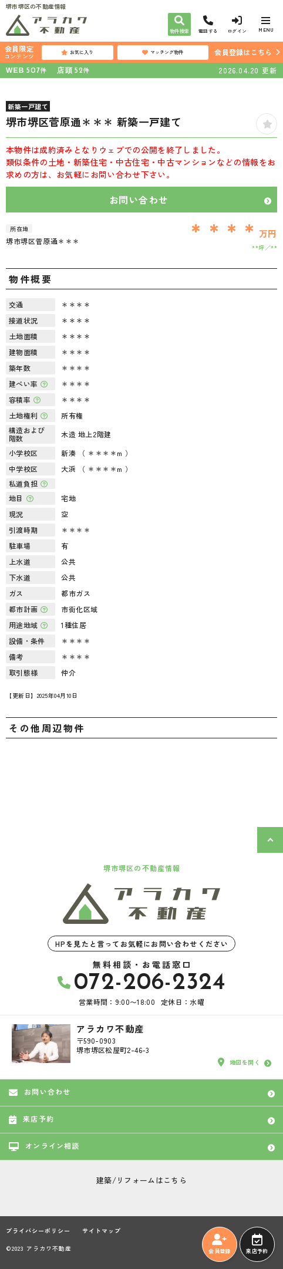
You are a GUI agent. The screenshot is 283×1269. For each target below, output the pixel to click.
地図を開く (239, 1062)
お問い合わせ (139, 200)
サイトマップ (101, 1231)
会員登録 (219, 1244)
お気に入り (77, 52)
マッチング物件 (162, 52)
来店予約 (257, 1244)
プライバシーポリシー (38, 1231)
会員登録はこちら (243, 52)
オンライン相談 (44, 1145)
